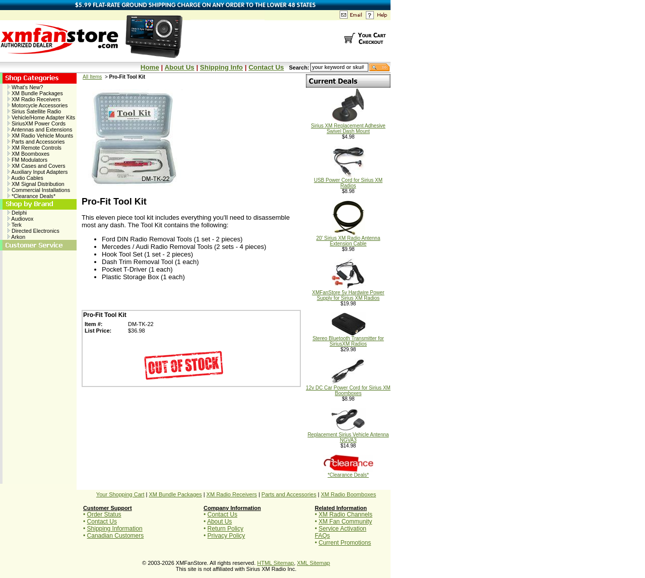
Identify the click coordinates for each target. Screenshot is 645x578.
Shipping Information (115, 528)
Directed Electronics (33, 231)
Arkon (16, 237)
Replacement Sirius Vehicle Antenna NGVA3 (348, 435)
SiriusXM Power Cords (37, 123)
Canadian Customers (115, 535)
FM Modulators (27, 160)
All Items (92, 77)
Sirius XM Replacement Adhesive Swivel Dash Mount (348, 126)
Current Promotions (344, 542)
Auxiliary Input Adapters (38, 172)
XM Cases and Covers (37, 166)
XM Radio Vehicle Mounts (40, 136)
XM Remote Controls (34, 148)
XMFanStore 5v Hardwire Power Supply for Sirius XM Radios (348, 293)
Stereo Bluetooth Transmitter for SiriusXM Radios (348, 339)
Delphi (17, 213)
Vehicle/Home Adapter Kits (41, 117)
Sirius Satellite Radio (34, 111)
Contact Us (266, 67)
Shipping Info (221, 67)
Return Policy (225, 528)
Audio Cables (25, 178)
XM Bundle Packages (35, 93)
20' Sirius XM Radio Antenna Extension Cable (348, 238)
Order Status (104, 514)
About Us (179, 67)
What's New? (25, 87)
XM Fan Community (345, 521)
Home (150, 67)
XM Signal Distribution (36, 184)
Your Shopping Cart (120, 494)
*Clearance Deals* (31, 196)
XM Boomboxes (28, 154)
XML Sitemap (313, 563)
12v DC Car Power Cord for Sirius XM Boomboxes (348, 388)
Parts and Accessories (36, 142)
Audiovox (20, 219)
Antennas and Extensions (40, 129)
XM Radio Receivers (34, 99)
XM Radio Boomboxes (348, 494)
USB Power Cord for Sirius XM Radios (348, 180)
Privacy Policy (226, 535)
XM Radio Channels (345, 514)
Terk (15, 225)
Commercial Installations (39, 190)
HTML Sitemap (275, 563)
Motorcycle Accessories (38, 105)
